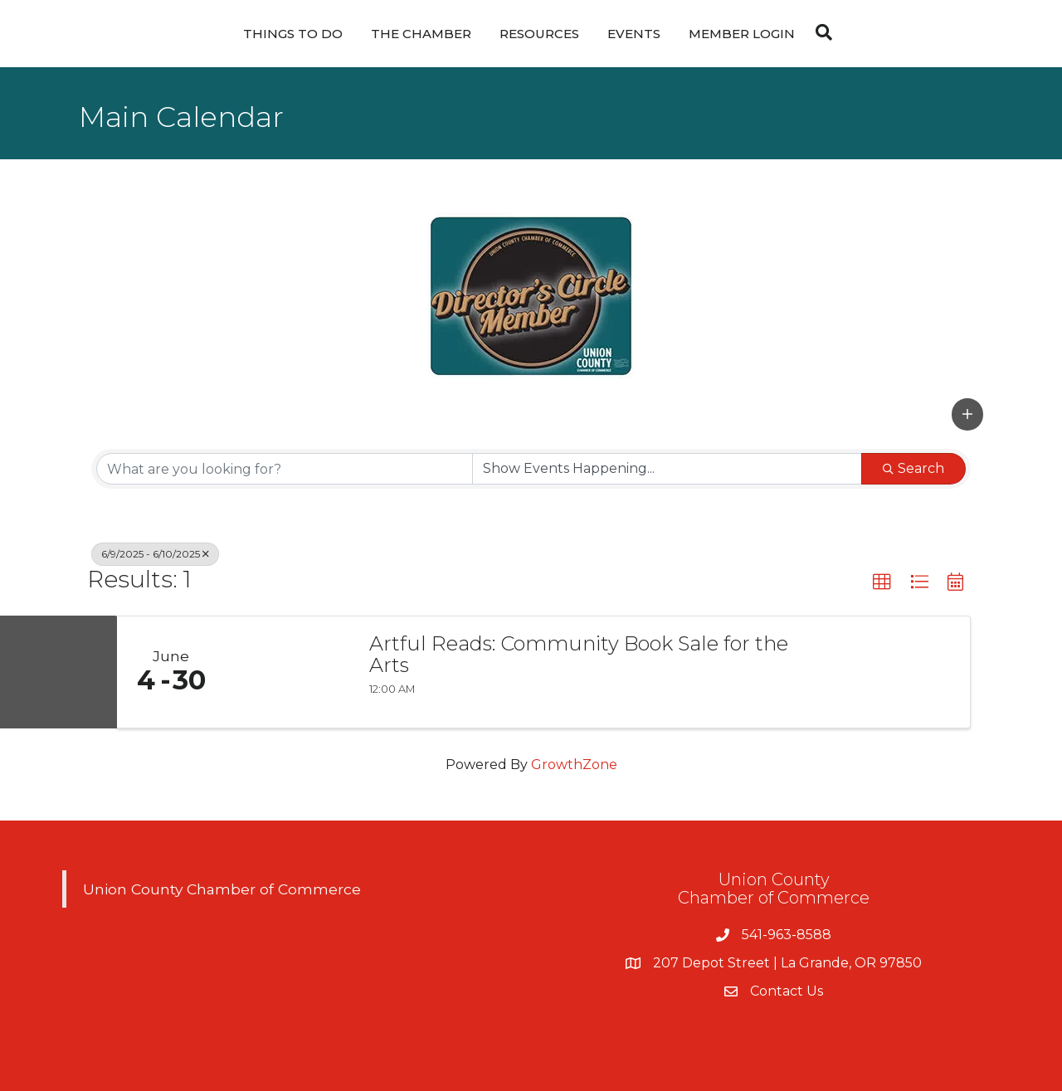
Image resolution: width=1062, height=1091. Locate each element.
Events (633, 33)
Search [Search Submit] (913, 468)
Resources (539, 33)
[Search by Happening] (667, 469)
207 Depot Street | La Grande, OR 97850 (787, 963)
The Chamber (421, 33)
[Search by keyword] (284, 469)
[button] (967, 414)
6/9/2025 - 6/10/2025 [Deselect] (155, 554)
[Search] (819, 32)
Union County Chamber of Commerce (222, 889)
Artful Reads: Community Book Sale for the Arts (578, 655)
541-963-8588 (786, 934)
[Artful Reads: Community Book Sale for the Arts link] (289, 672)
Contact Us (786, 991)
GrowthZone (574, 764)
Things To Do (293, 33)
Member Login (742, 33)
